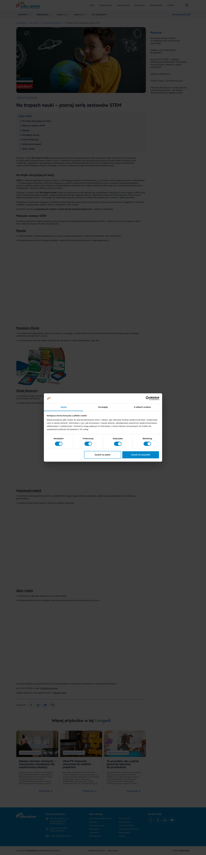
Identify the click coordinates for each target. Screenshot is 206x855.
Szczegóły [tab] (103, 407)
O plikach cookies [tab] (142, 407)
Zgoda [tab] (64, 407)
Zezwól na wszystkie (140, 455)
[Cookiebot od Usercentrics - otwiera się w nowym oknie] (147, 398)
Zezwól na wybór (102, 455)
